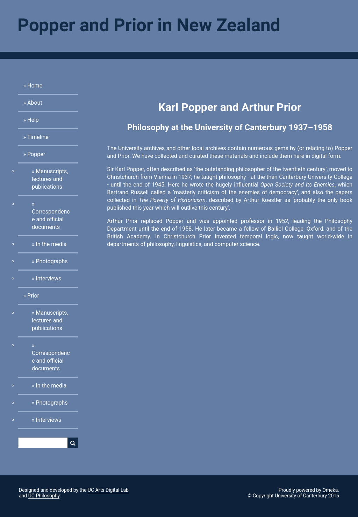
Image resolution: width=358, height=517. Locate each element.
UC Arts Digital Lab (108, 490)
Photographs (51, 261)
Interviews (48, 278)
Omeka (330, 490)
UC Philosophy (44, 495)
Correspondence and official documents (51, 219)
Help (33, 120)
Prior (33, 295)
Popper (36, 154)
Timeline (38, 137)
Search (72, 443)
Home (34, 85)
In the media (51, 244)
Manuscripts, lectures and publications (50, 179)
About (34, 102)
